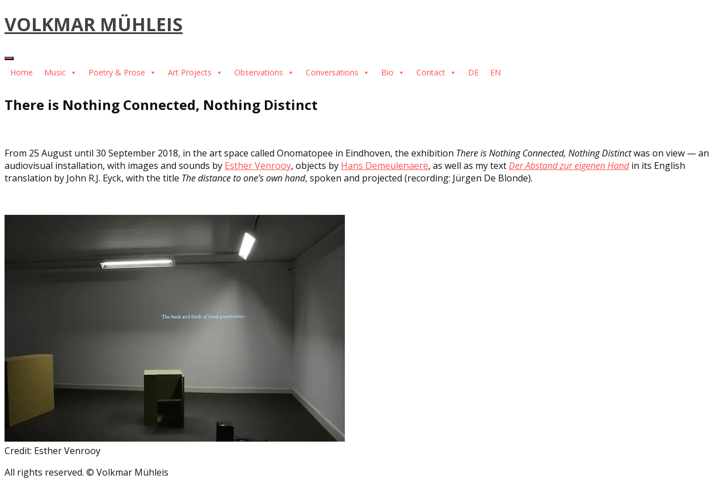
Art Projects (195, 72)
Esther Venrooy (258, 165)
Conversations (338, 72)
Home (21, 72)
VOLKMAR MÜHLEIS (94, 24)
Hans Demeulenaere (384, 165)
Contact (436, 72)
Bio (393, 72)
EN (495, 72)
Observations (264, 72)
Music (60, 72)
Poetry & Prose (122, 72)
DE (473, 72)
